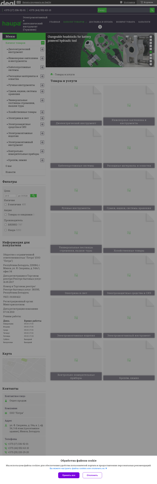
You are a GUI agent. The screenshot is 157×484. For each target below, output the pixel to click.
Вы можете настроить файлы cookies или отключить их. (77, 468)
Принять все (68, 475)
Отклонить (92, 475)
